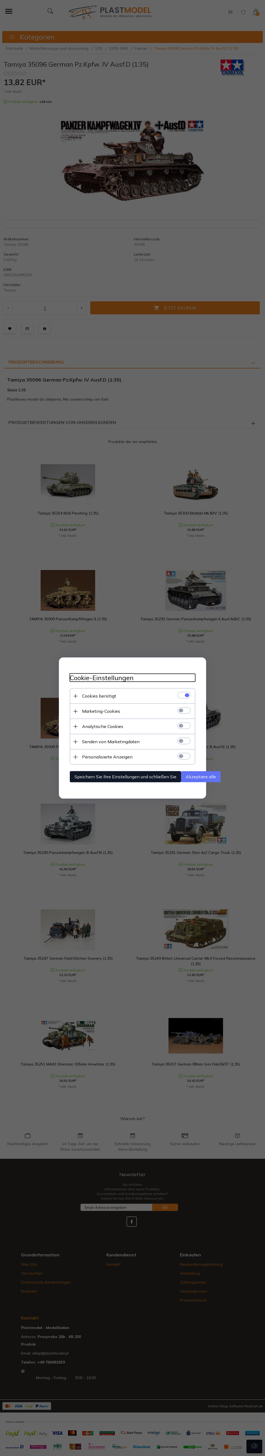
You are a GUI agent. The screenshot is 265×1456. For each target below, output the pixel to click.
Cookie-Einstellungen (102, 678)
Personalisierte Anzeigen (107, 757)
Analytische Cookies (102, 726)
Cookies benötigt (99, 696)
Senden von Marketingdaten (111, 741)
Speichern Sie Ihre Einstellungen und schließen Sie (125, 776)
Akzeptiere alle (201, 776)
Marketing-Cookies (101, 711)
